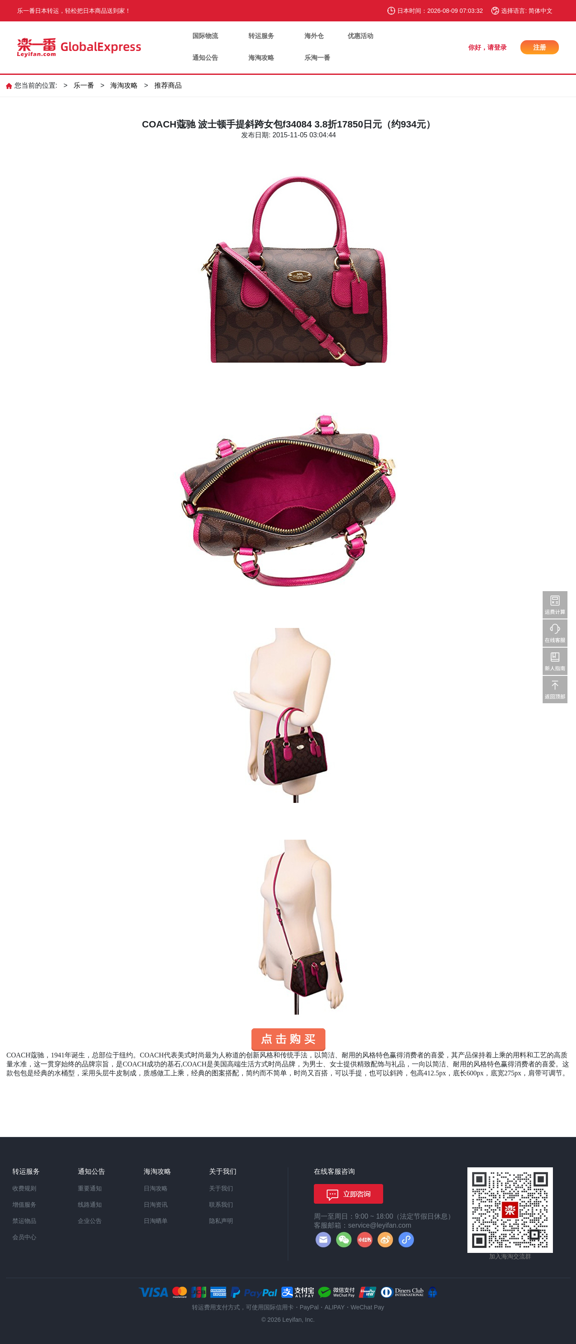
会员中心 (24, 1237)
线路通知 (90, 1204)
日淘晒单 (156, 1220)
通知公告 (205, 57)
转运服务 (261, 35)
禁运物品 (24, 1220)
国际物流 (205, 35)
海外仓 (314, 35)
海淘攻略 (261, 57)
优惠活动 (360, 35)
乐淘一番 (317, 57)
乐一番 (84, 85)
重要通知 (90, 1188)
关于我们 (221, 1188)
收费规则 (24, 1188)
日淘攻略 (156, 1188)
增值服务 (24, 1204)
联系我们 (221, 1204)
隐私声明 (221, 1220)
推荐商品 (168, 85)
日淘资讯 (156, 1204)
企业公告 (90, 1220)
